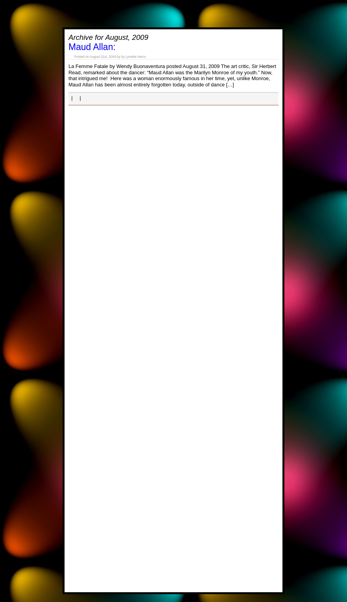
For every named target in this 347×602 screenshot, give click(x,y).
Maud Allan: (91, 47)
